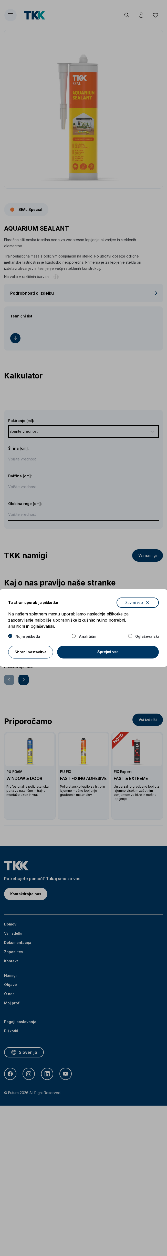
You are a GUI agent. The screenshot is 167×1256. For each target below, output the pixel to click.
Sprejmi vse (108, 652)
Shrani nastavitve (31, 652)
